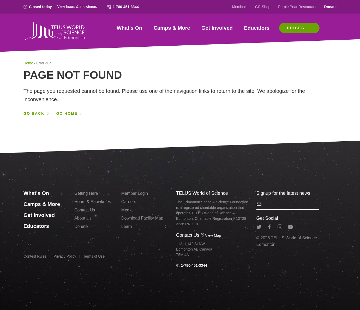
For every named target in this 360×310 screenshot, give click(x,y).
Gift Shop (262, 7)
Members (239, 7)
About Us (83, 218)
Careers (128, 201)
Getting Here (86, 193)
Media (127, 210)
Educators (256, 28)
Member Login (134, 193)
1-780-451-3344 (123, 7)
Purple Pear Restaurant (297, 7)
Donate (330, 7)
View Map (211, 235)
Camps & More (172, 28)
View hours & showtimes (77, 6)
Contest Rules (34, 256)
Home (28, 63)
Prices (295, 28)
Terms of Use (94, 256)
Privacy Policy (64, 256)
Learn (126, 226)
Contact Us (84, 210)
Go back (33, 113)
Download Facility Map (142, 218)
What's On (129, 28)
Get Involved (217, 28)
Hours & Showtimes (92, 201)
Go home (67, 113)
